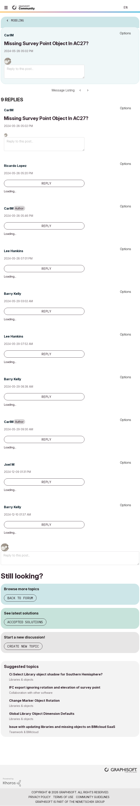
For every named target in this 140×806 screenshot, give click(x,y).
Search (112, 7)
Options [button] (125, 33)
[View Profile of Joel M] (9, 464)
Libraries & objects (21, 679)
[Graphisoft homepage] (121, 770)
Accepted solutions (25, 622)
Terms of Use (63, 797)
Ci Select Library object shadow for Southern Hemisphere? (56, 674)
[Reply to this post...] (44, 71)
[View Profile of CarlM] (9, 35)
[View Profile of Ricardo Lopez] (15, 166)
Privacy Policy (40, 797)
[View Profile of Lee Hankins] (13, 251)
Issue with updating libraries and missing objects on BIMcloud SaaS (62, 727)
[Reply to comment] (44, 183)
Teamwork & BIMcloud (23, 732)
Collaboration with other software (31, 692)
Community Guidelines (92, 797)
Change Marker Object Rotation (34, 700)
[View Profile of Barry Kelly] (12, 294)
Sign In (133, 7)
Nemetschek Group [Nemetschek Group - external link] (90, 801)
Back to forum (20, 598)
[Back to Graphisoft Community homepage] (24, 7)
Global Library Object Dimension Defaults (41, 714)
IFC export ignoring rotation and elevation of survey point (54, 687)
